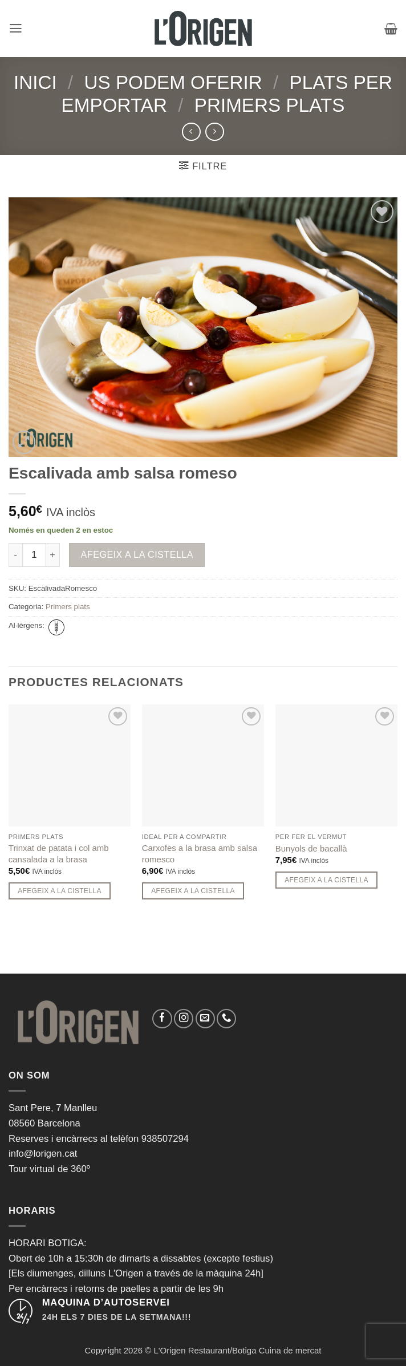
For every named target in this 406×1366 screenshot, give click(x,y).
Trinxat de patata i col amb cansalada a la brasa (59, 853)
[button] (16, 28)
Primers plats (269, 105)
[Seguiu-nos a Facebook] (162, 1018)
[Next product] (191, 132)
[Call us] (226, 1018)
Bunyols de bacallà (311, 848)
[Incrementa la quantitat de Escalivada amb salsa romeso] (53, 555)
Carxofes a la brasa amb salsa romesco (199, 853)
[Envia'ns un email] (205, 1018)
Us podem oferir (173, 82)
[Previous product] (214, 132)
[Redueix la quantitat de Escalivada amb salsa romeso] (15, 555)
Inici (35, 82)
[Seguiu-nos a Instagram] (183, 1018)
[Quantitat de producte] (34, 555)
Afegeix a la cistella (137, 554)
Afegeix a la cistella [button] (60, 891)
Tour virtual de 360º (49, 1169)
